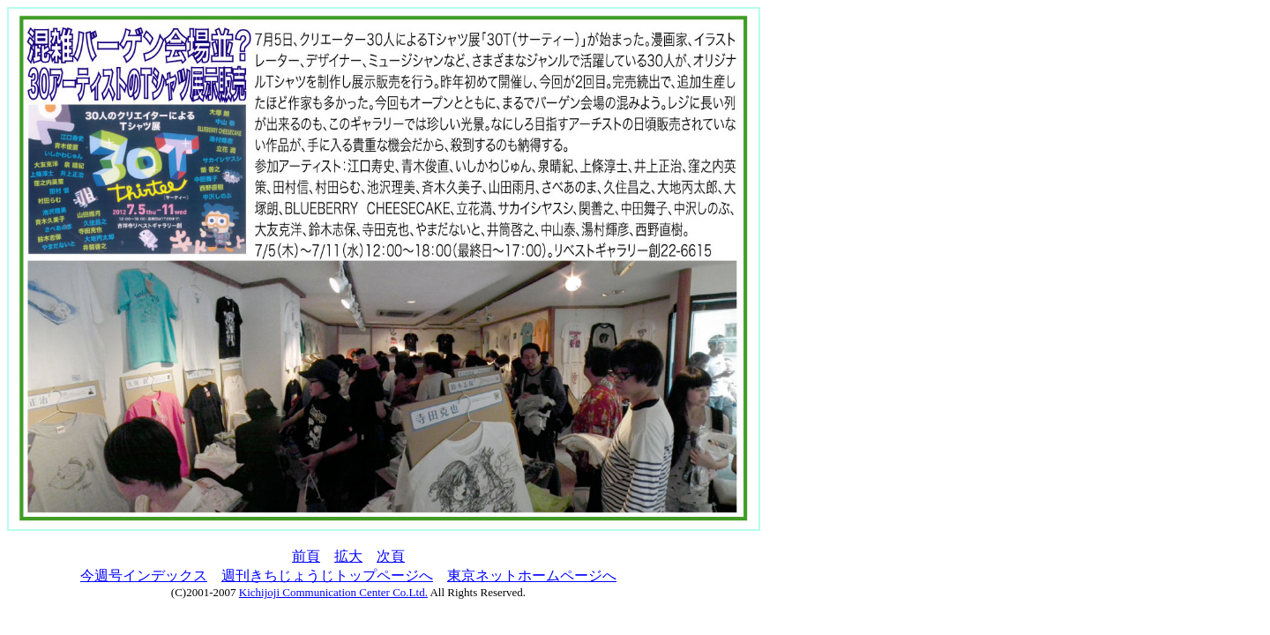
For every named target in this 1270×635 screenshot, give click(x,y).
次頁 (391, 556)
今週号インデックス (143, 575)
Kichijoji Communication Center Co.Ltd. (333, 592)
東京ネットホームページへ (531, 575)
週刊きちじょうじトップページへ (327, 575)
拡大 (348, 556)
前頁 (306, 556)
